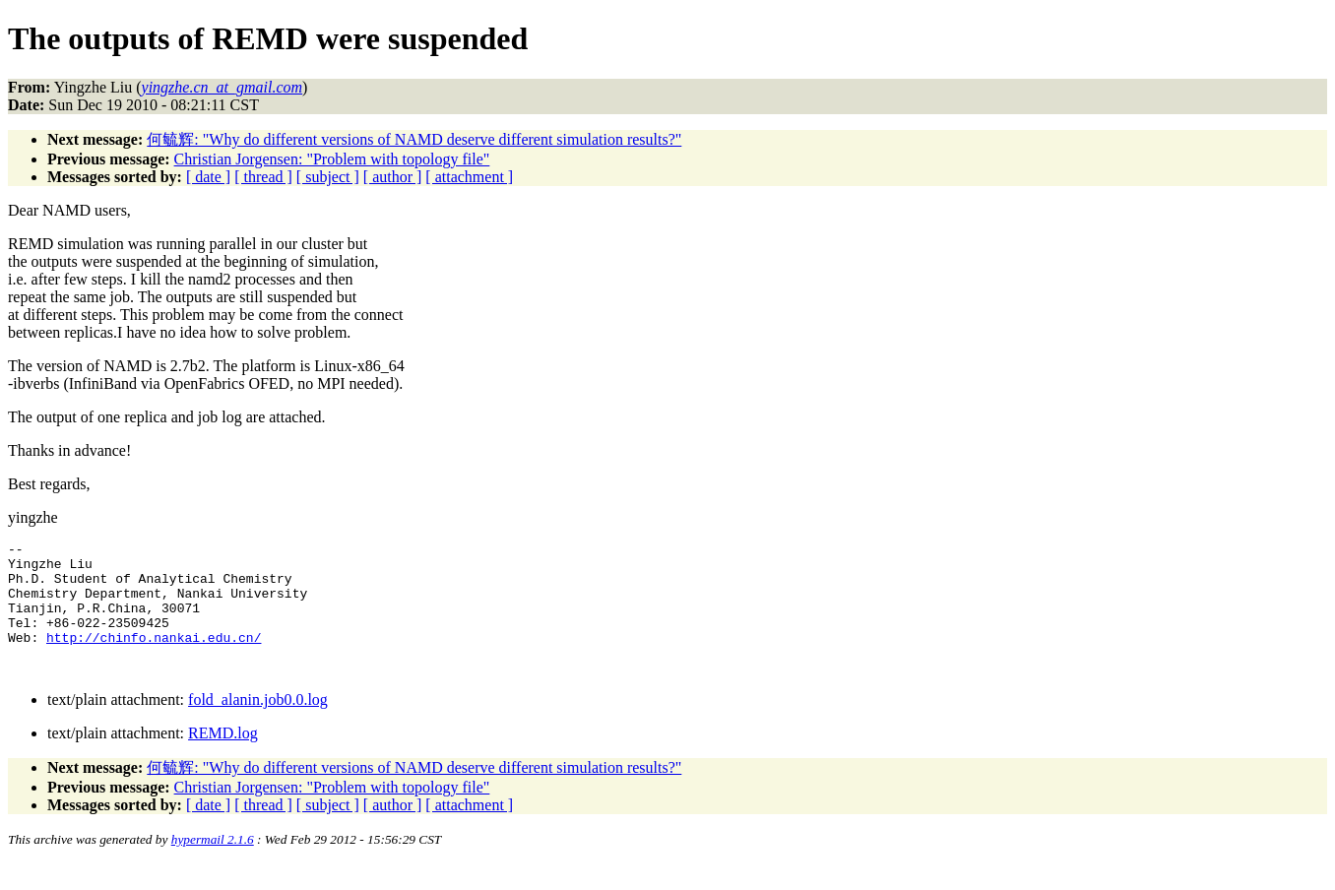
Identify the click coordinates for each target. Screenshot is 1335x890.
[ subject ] (327, 176)
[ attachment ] (469, 176)
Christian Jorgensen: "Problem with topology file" (332, 159)
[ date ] (208, 176)
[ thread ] (263, 176)
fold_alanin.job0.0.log (258, 726)
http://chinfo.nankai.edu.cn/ (153, 658)
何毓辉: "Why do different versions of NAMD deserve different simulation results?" (414, 139)
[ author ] (392, 176)
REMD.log (223, 759)
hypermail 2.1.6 (212, 865)
